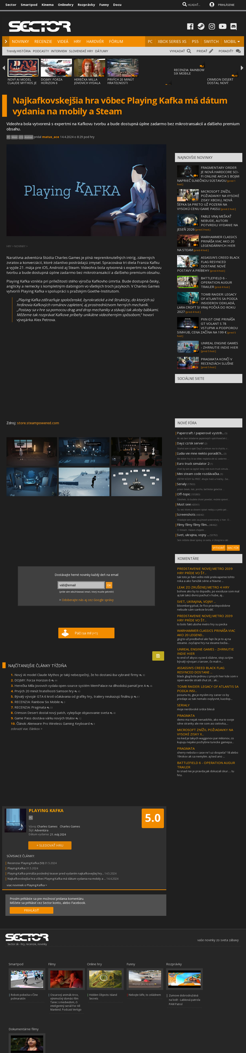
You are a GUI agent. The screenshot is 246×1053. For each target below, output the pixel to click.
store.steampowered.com (38, 423)
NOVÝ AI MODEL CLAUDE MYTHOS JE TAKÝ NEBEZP (22, 82)
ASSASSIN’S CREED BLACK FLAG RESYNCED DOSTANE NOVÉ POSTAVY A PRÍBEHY (208, 264)
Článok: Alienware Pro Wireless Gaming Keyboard (55, 723)
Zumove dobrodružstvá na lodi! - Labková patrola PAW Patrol (184, 1000)
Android (29, 137)
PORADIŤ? (226, 51)
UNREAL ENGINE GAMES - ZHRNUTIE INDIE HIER (219, 345)
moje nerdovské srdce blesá (195, 709)
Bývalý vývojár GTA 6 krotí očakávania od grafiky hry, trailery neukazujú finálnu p (77, 696)
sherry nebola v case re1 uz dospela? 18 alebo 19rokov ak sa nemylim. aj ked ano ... (207, 754)
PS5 (195, 41)
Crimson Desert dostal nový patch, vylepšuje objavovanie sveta (65, 712)
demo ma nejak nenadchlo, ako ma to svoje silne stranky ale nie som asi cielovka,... (205, 721)
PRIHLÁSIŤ (31, 910)
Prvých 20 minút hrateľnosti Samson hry (47, 691)
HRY (77, 41)
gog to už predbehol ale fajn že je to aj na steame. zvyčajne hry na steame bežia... (204, 641)
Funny (104, 4)
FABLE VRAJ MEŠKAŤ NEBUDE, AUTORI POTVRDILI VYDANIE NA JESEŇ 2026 (207, 222)
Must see (184, 504)
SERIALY (183, 705)
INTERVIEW (59, 51)
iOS (21, 137)
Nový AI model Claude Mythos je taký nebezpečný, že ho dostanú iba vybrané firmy (79, 675)
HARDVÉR (95, 41)
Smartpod (29, 4)
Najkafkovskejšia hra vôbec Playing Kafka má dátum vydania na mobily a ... (57, 879)
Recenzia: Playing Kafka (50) (26, 863)
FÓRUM (116, 41)
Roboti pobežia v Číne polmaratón (24, 996)
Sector (10, 4)
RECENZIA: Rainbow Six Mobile (39, 702)
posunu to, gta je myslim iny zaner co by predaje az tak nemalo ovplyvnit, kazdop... (204, 697)
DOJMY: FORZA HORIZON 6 (51, 81)
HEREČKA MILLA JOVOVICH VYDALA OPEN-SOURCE (87, 82)
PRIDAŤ (202, 51)
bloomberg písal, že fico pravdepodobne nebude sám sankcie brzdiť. (203, 607)
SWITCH (211, 41)
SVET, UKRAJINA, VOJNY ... (196, 601)
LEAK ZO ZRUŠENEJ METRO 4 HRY (203, 587)
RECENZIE (43, 41)
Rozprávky (86, 4)
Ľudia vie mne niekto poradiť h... (200, 453)
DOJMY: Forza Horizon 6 (35, 680)
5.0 (153, 817)
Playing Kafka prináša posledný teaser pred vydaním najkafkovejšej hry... (56, 873)
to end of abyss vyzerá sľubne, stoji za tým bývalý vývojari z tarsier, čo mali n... (205, 659)
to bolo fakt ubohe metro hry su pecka (202, 624)
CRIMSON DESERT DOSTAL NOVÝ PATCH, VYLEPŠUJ (220, 82)
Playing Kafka (16, 868)
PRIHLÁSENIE (226, 5)
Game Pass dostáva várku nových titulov (47, 718)
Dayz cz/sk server (190, 443)
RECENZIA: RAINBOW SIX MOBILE (189, 71)
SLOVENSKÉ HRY (81, 51)
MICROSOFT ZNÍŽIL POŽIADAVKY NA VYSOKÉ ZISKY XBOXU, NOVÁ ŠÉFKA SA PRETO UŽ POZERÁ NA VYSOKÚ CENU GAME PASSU (208, 200)
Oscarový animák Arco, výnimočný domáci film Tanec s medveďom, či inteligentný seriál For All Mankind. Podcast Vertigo (65, 1002)
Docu (117, 4)
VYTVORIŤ (219, 548)
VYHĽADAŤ (177, 51)
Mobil (14, 137)
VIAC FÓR (233, 548)
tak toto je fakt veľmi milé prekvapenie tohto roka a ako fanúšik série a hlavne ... (206, 579)
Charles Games (47, 826)
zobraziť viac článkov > (26, 729)
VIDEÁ (62, 41)
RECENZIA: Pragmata (33, 707)
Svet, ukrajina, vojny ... (193, 535)
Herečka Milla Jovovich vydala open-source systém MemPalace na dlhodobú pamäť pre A (83, 685)
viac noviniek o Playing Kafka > (27, 885)
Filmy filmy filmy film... (193, 524)
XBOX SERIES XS (172, 41)
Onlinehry (65, 4)
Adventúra (41, 830)
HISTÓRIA (24, 51)
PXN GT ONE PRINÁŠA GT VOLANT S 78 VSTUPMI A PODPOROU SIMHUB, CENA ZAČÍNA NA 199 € (207, 325)
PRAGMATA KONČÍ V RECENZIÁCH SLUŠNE (217, 361)
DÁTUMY (101, 51)
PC (150, 41)
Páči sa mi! (86, 633)
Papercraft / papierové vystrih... (200, 433)
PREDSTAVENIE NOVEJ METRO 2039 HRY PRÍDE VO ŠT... (205, 570)
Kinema (48, 4)
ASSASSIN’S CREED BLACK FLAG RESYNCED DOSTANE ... (200, 670)
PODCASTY (41, 51)
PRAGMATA (186, 715)
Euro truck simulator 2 (193, 463)
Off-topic (183, 494)
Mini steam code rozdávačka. (198, 473)
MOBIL (230, 41)
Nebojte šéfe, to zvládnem (145, 995)
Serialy (182, 484)
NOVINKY (20, 41)
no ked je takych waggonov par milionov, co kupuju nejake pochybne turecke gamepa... (205, 740)
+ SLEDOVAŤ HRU (50, 845)
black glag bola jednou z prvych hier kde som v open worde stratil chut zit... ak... (207, 678)
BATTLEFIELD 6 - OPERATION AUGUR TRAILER (216, 282)
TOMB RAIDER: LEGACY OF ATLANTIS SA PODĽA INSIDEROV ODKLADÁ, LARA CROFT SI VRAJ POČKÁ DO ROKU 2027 (207, 303)
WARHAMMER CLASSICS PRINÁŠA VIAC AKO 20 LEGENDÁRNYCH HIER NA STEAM (207, 243)
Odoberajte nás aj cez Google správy (88, 600)
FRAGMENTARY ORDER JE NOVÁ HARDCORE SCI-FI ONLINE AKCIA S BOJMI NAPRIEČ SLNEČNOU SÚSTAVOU (208, 174)
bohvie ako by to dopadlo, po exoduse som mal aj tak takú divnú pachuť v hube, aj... (208, 593)
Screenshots (186, 514)
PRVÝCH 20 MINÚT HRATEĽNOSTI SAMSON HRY (120, 82)
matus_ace (50, 137)
